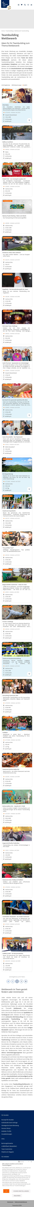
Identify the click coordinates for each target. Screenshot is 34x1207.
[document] (17, 1176)
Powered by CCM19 (17, 1205)
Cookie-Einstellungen (21, 1191)
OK (6, 1191)
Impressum (10, 1202)
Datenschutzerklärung (21, 1202)
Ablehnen (17, 1195)
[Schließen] (31, 1161)
